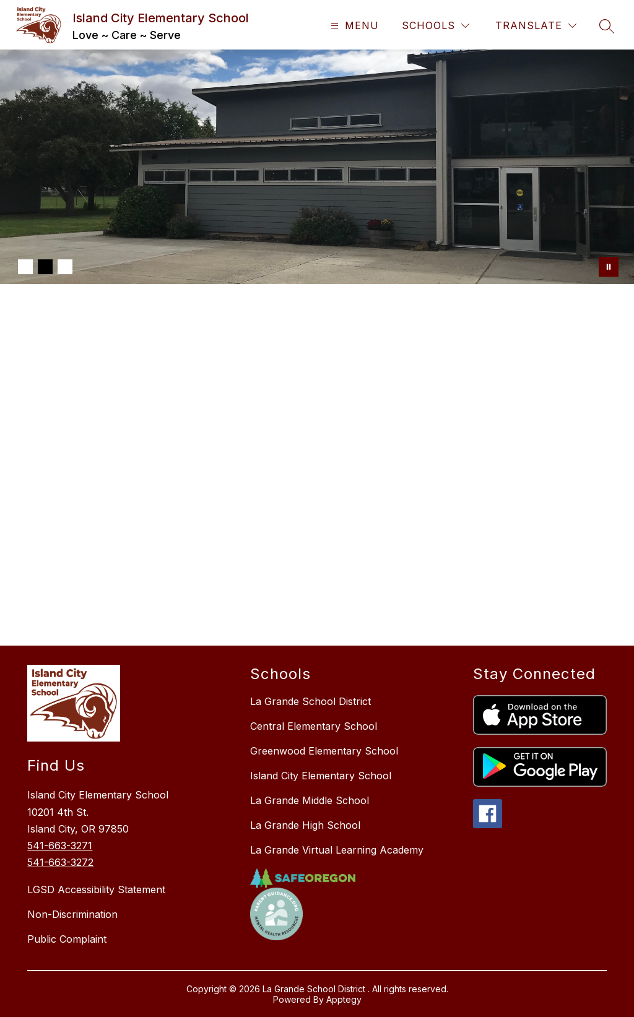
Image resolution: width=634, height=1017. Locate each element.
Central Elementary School (313, 726)
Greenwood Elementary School (324, 751)
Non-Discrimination (72, 914)
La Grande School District (310, 701)
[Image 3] (65, 266)
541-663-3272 (60, 862)
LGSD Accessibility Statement (96, 889)
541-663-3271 (59, 845)
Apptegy (344, 999)
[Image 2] (45, 266)
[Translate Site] (536, 25)
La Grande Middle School (309, 800)
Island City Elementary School (320, 775)
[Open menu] (353, 25)
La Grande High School (305, 825)
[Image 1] (25, 266)
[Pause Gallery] (609, 267)
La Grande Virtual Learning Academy (336, 850)
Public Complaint (66, 939)
